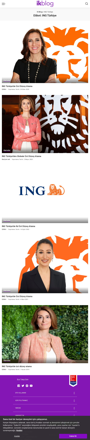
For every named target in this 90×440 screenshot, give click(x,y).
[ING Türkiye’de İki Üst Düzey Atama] (45, 194)
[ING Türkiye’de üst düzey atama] (45, 334)
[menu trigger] (4, 4)
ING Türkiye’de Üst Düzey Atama (17, 86)
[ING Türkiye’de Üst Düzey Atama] (45, 54)
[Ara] (86, 4)
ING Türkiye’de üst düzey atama (17, 366)
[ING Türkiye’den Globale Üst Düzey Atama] (45, 124)
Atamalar (7, 80)
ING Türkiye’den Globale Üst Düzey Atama (21, 156)
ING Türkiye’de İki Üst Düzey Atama (18, 226)
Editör (4, 89)
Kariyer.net (6, 159)
